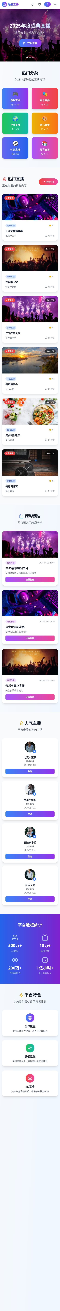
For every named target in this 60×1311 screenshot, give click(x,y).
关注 (30, 771)
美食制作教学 (12, 435)
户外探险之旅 (12, 333)
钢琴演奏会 (11, 384)
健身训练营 (11, 486)
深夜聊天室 (11, 282)
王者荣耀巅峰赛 (14, 231)
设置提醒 (30, 579)
